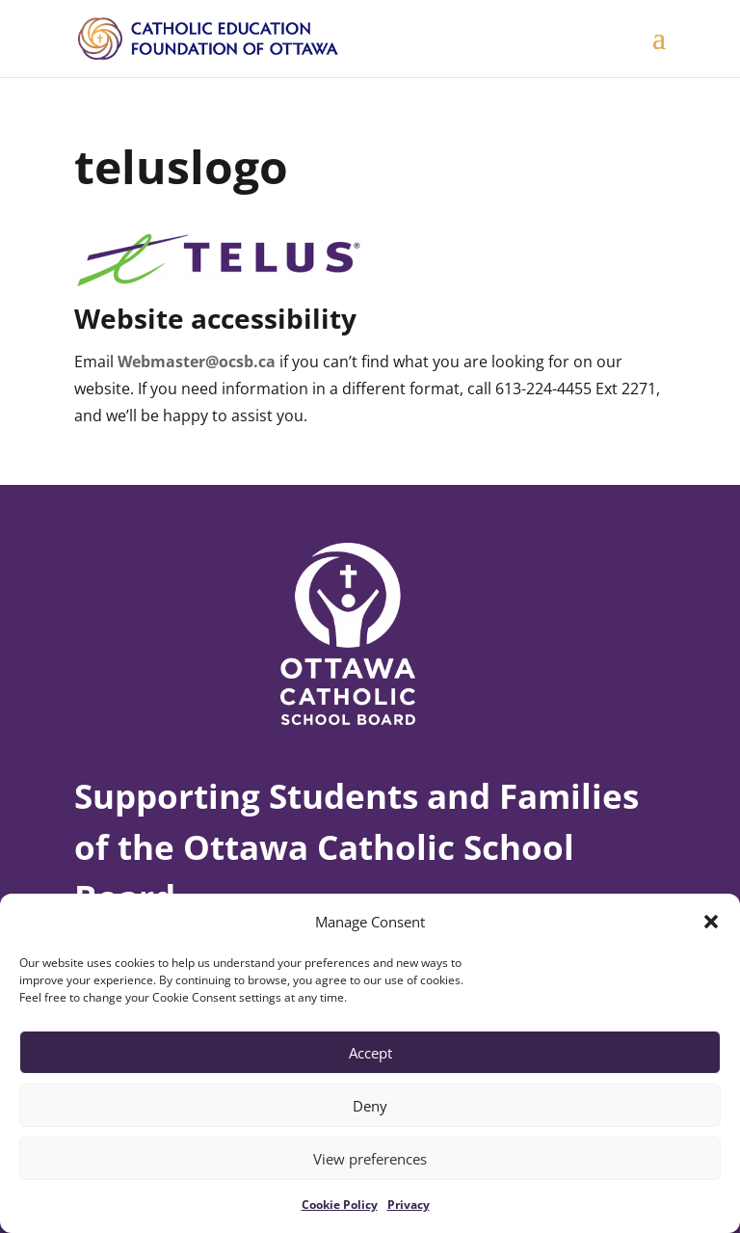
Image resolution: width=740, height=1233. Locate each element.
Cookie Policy (340, 1204)
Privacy (408, 1204)
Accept (370, 1052)
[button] (711, 921)
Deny (370, 1105)
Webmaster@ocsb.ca (197, 361)
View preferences (370, 1158)
